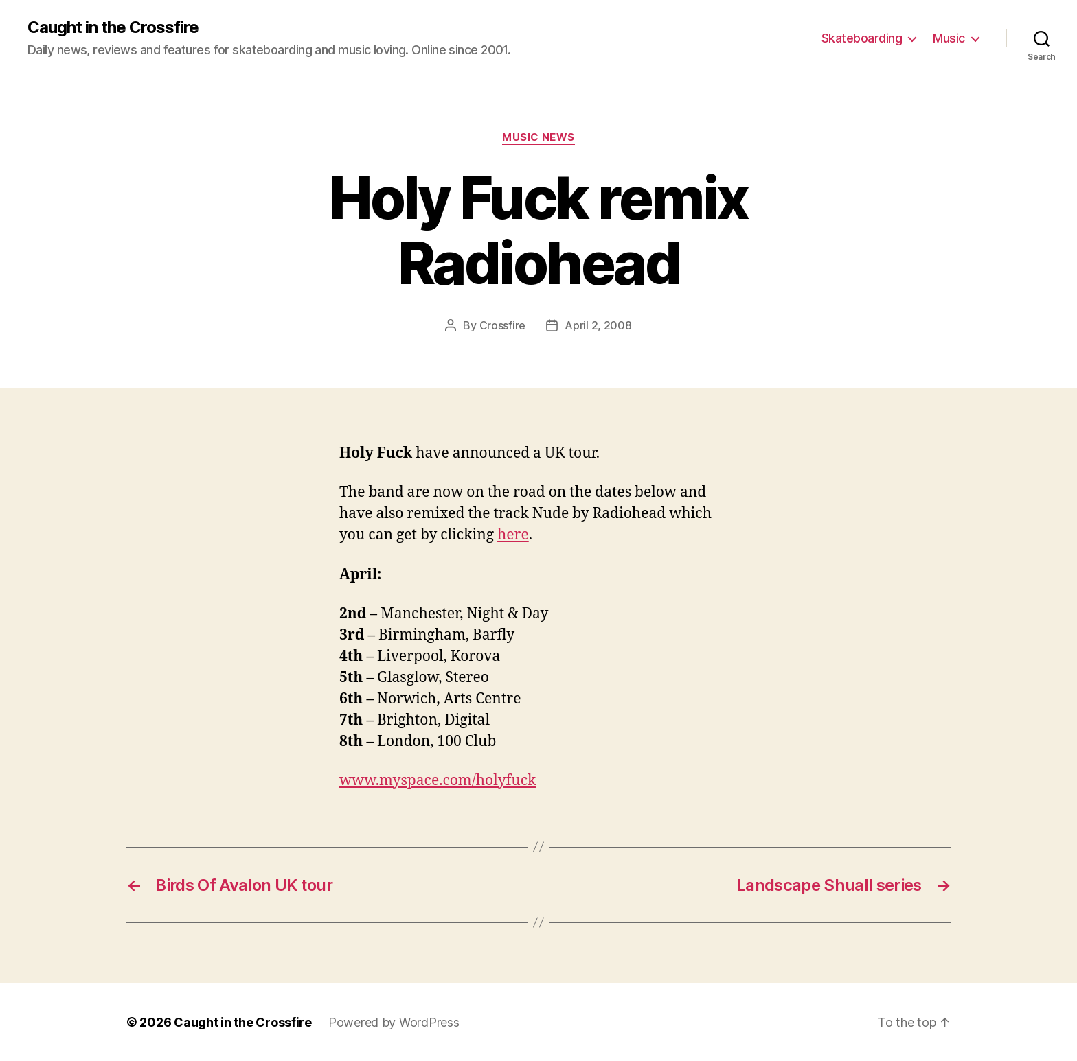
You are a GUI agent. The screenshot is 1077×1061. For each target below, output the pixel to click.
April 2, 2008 (598, 325)
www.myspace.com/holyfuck (437, 780)
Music (949, 38)
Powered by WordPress (394, 1022)
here (513, 535)
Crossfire (502, 325)
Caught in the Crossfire (113, 27)
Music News (538, 137)
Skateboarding (862, 38)
